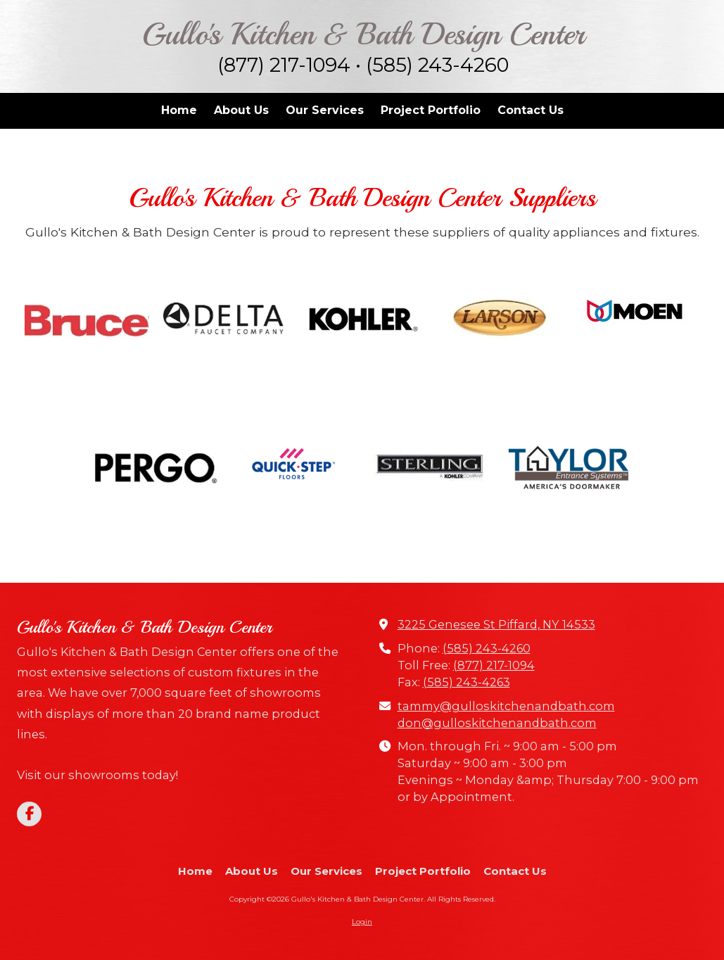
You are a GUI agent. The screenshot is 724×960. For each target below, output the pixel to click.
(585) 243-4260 (487, 648)
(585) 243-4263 (466, 682)
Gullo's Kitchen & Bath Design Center (363, 34)
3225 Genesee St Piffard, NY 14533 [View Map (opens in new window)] (496, 624)
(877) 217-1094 (494, 665)
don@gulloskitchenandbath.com (497, 723)
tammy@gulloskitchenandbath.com (506, 706)
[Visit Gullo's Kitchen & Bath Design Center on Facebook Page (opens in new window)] (29, 814)
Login (362, 921)
